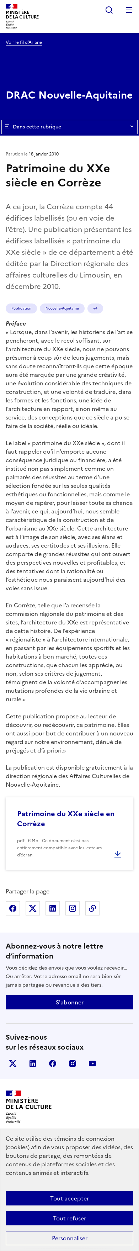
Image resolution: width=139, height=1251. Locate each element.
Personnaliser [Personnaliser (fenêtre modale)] (69, 1238)
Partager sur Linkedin (53, 908)
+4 (95, 308)
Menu (129, 10)
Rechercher (109, 10)
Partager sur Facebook (13, 908)
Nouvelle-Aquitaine (62, 308)
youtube (92, 1063)
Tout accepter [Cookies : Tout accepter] (69, 1198)
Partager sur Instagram (72, 908)
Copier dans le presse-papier (92, 908)
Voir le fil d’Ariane (24, 42)
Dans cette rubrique (69, 127)
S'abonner (70, 1002)
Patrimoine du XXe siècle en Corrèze (65, 818)
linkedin (33, 1063)
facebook (53, 1063)
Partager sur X (33, 908)
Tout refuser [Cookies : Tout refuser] (69, 1218)
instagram (72, 1063)
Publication (21, 308)
